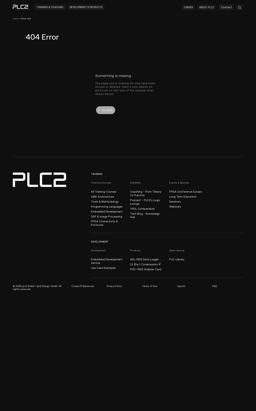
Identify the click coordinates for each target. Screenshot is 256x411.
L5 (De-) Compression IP (145, 264)
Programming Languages (107, 206)
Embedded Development (106, 211)
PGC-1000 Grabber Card (145, 269)
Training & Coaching (50, 7)
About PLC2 (206, 7)
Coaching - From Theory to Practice (145, 193)
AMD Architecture (102, 196)
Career (188, 7)
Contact (226, 7)
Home (16, 18)
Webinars (175, 206)
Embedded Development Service (106, 261)
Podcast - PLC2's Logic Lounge (145, 201)
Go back (105, 110)
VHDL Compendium (142, 208)
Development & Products (86, 7)
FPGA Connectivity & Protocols (104, 223)
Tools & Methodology (105, 201)
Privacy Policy (114, 286)
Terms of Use (149, 286)
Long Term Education (183, 196)
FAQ (214, 286)
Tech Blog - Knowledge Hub (145, 215)
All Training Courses (103, 191)
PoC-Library (177, 259)
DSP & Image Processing (106, 216)
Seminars (175, 201)
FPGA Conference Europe (185, 191)
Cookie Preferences (82, 286)
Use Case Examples (103, 268)
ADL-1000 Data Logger (144, 259)
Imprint (181, 286)
